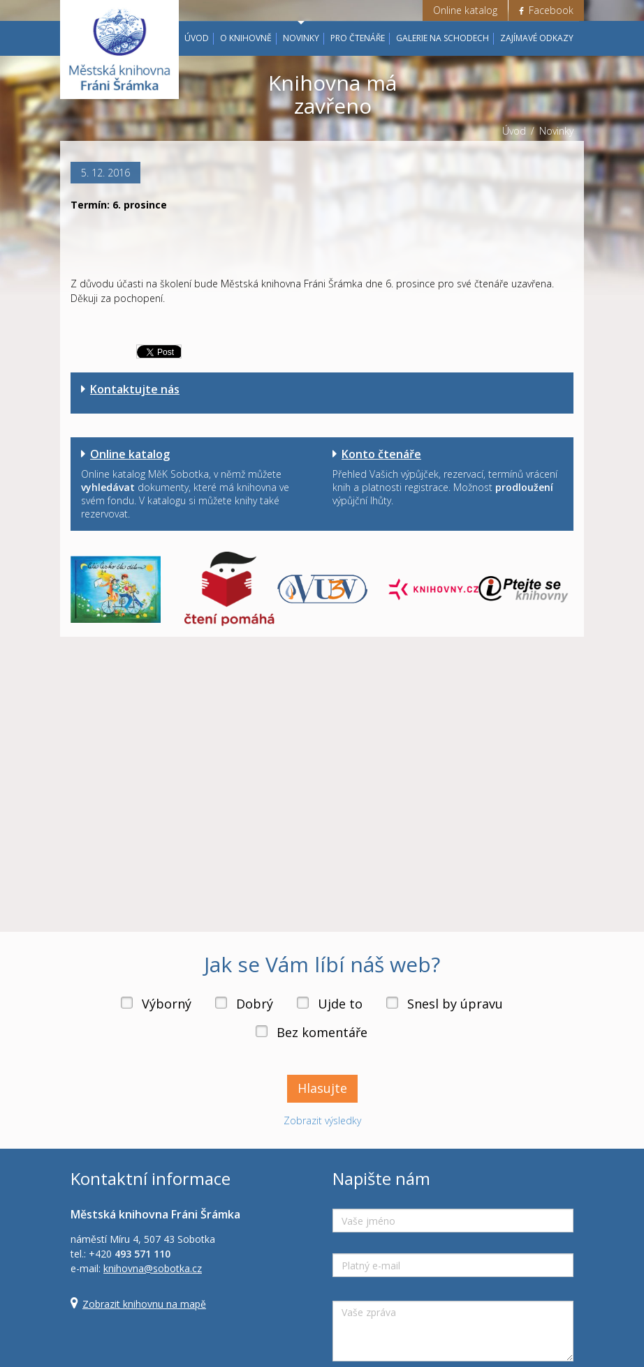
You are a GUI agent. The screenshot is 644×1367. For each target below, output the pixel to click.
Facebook (546, 10)
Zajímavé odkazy (536, 38)
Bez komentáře (322, 1032)
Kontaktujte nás (135, 389)
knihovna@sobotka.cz (152, 1268)
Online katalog (465, 10)
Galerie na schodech (442, 38)
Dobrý (254, 1003)
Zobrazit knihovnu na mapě (144, 1304)
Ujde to (340, 1003)
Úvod (196, 38)
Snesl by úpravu (455, 1003)
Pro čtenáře (357, 38)
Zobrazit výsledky (322, 1120)
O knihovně (246, 38)
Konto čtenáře (381, 454)
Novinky (301, 38)
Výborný (166, 1003)
